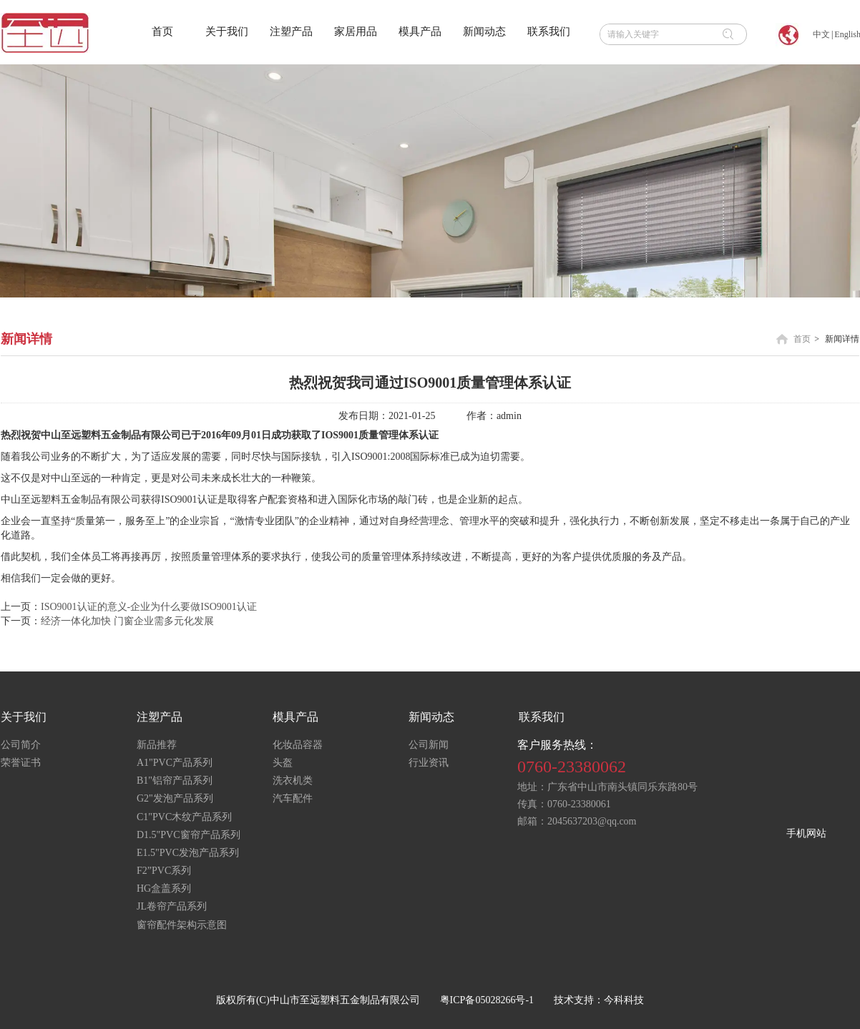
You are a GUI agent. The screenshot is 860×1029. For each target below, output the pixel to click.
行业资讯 (429, 762)
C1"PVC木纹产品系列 (184, 817)
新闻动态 (431, 717)
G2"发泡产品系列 (175, 798)
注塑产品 (159, 717)
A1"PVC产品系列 (174, 762)
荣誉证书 (21, 762)
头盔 (283, 762)
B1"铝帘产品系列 (174, 780)
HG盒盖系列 (164, 888)
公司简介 (21, 744)
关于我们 (24, 717)
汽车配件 (293, 798)
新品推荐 (157, 744)
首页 (802, 339)
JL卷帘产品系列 (172, 906)
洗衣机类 (293, 780)
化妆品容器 (298, 744)
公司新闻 (429, 744)
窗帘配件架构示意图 (182, 925)
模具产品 (295, 717)
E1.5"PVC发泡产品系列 (188, 852)
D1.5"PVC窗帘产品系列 (188, 834)
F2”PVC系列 (164, 870)
